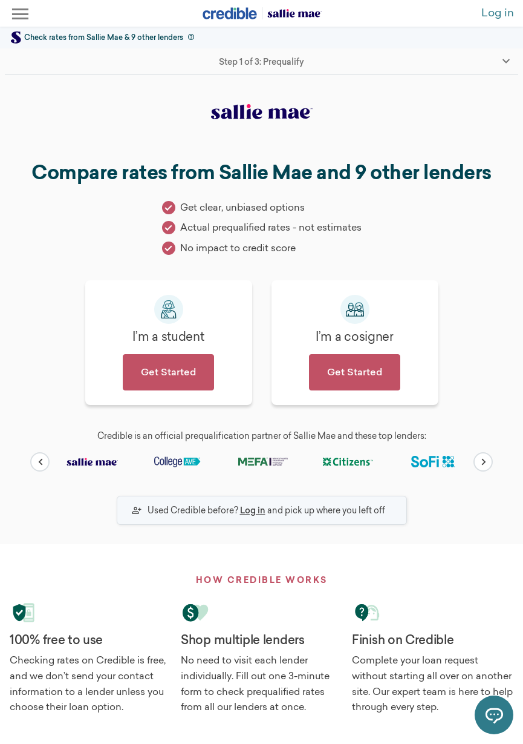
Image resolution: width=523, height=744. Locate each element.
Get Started (168, 371)
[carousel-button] (40, 462)
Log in (252, 510)
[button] (190, 37)
